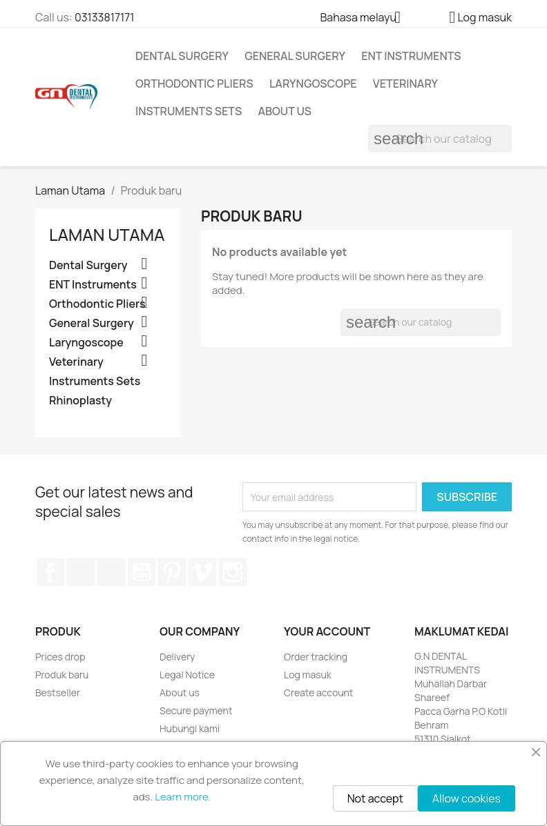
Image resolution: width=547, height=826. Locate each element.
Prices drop (60, 656)
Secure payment (196, 710)
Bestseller (57, 692)
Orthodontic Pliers (194, 83)
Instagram (233, 572)
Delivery (177, 656)
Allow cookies (466, 798)
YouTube (141, 572)
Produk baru (61, 674)
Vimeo (202, 572)
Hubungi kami (190, 728)
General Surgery (294, 55)
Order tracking (315, 656)
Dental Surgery (182, 55)
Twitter (81, 572)
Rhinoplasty (80, 400)
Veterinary (405, 83)
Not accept (375, 798)
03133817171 (105, 17)
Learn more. (183, 796)
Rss (111, 572)
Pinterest (172, 572)
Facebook (50, 572)
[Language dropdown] (365, 18)
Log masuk (308, 674)
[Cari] (440, 139)
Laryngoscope (313, 83)
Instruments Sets (188, 111)
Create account (318, 692)
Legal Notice (187, 674)
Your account (327, 631)
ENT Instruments (411, 55)
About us (284, 111)
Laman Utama (106, 234)
